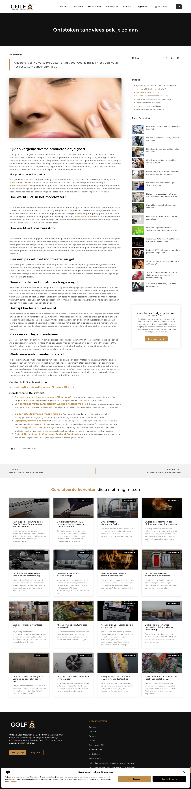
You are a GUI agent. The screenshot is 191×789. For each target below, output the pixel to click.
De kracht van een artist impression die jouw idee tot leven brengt (159, 627)
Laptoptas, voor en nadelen (31, 420)
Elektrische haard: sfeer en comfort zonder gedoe (114, 574)
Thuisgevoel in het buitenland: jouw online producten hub (116, 677)
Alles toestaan (134, 779)
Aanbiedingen (16, 54)
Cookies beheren (169, 779)
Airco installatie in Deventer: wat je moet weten (73, 677)
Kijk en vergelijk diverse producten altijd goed (156, 85)
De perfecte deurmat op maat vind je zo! (38, 414)
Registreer (142, 6)
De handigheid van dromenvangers (36, 427)
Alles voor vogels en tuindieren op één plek (72, 626)
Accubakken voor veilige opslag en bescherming (117, 626)
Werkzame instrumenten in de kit (150, 109)
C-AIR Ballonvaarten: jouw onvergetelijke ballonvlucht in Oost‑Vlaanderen (71, 524)
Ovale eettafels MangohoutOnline (110, 523)
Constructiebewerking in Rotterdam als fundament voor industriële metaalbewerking (162, 275)
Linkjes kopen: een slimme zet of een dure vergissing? (112, 763)
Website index (95, 758)
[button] (184, 772)
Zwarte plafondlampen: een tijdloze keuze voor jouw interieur (161, 523)
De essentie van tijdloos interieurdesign (69, 574)
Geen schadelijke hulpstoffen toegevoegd (154, 99)
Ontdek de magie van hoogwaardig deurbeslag (157, 574)
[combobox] (164, 6)
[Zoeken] (179, 6)
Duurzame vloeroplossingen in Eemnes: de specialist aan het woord (28, 679)
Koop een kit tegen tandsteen (149, 106)
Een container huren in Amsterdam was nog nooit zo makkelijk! (52, 404)
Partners (112, 6)
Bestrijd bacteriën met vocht (148, 103)
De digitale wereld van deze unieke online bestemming (26, 574)
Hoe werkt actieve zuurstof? (148, 92)
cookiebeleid (13, 781)
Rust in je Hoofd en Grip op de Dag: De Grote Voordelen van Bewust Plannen (28, 524)
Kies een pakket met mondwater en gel (153, 96)
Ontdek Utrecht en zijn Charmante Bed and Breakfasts (47, 434)
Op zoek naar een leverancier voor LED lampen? (43, 397)
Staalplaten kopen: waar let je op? (27, 626)
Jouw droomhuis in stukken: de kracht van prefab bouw (161, 677)
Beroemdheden (96, 749)
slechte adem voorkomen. (86, 216)
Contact (127, 6)
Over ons (63, 6)
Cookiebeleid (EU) (96, 745)
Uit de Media (94, 6)
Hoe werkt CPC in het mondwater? (151, 89)
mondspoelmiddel (18, 185)
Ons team (78, 6)
